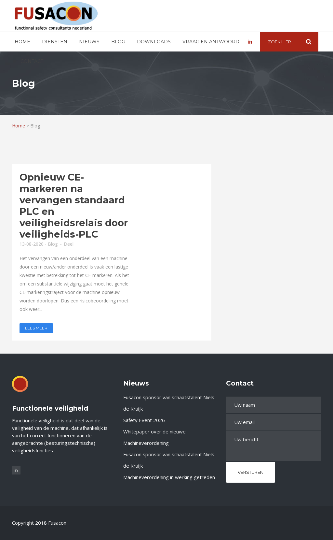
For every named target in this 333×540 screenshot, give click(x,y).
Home (18, 126)
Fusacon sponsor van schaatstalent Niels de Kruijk (168, 403)
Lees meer (36, 328)
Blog (53, 244)
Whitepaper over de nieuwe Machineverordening (154, 437)
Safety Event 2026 (144, 420)
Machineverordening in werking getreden (169, 477)
